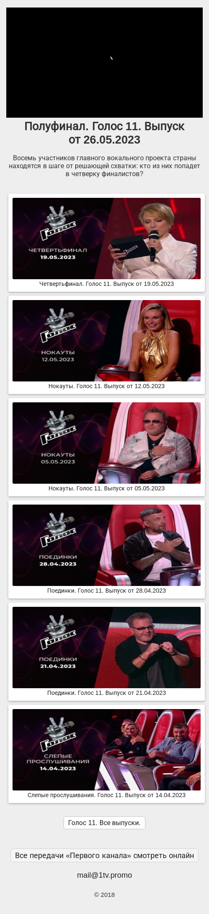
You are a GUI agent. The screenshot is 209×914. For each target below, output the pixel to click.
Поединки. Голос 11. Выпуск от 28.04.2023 (107, 587)
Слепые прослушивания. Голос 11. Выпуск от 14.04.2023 (107, 791)
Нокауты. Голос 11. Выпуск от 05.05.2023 (107, 485)
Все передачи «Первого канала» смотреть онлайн (104, 855)
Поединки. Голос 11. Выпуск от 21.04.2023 (107, 689)
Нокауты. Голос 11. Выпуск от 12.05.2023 (107, 382)
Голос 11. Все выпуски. (104, 822)
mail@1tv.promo (104, 875)
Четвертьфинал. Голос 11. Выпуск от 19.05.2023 (107, 280)
